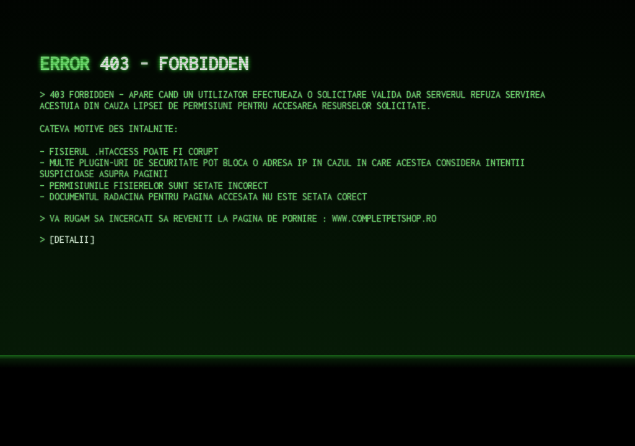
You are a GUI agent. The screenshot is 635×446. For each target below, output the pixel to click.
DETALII (72, 239)
